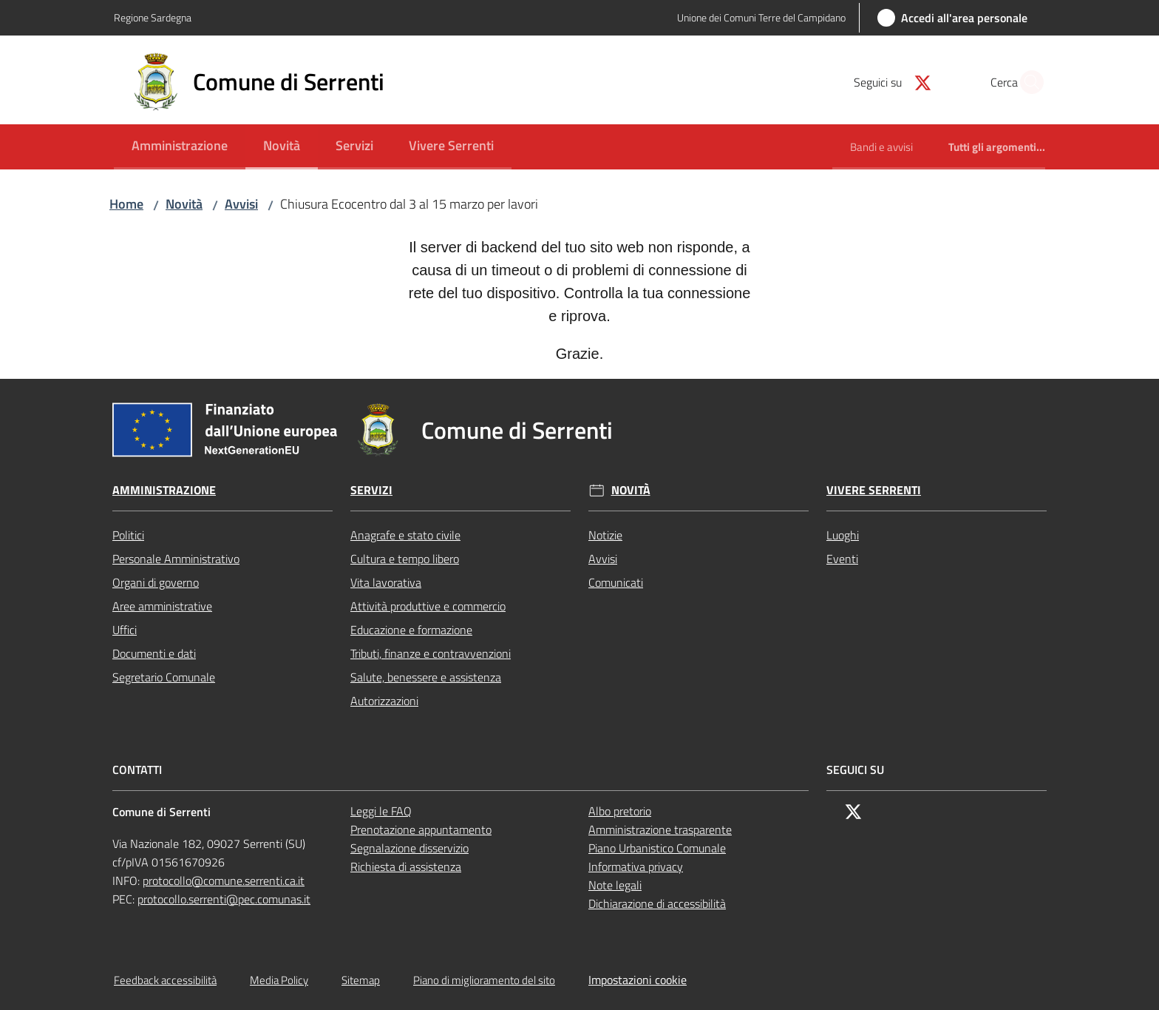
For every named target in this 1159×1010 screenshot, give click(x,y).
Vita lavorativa (385, 582)
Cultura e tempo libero (404, 559)
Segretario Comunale (163, 677)
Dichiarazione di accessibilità (657, 903)
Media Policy (279, 980)
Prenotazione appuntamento (421, 829)
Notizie (605, 535)
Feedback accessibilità (165, 980)
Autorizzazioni (384, 701)
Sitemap (360, 980)
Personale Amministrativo (175, 559)
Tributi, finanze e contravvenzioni (430, 653)
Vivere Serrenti (873, 490)
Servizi (371, 490)
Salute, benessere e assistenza (425, 677)
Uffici (124, 630)
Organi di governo (155, 582)
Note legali (615, 885)
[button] (1027, 82)
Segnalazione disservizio (409, 848)
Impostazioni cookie (637, 980)
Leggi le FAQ (381, 811)
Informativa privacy (635, 866)
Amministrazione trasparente (660, 829)
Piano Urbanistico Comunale (657, 848)
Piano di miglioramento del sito (484, 980)
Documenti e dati (154, 653)
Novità (184, 204)
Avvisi (241, 204)
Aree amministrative (162, 606)
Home (126, 204)
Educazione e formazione (411, 630)
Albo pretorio (619, 811)
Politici (128, 535)
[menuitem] (179, 146)
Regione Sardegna (152, 17)
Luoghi (842, 535)
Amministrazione (164, 490)
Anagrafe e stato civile (405, 535)
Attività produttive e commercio (428, 606)
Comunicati (615, 582)
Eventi (842, 559)
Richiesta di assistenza (405, 866)
